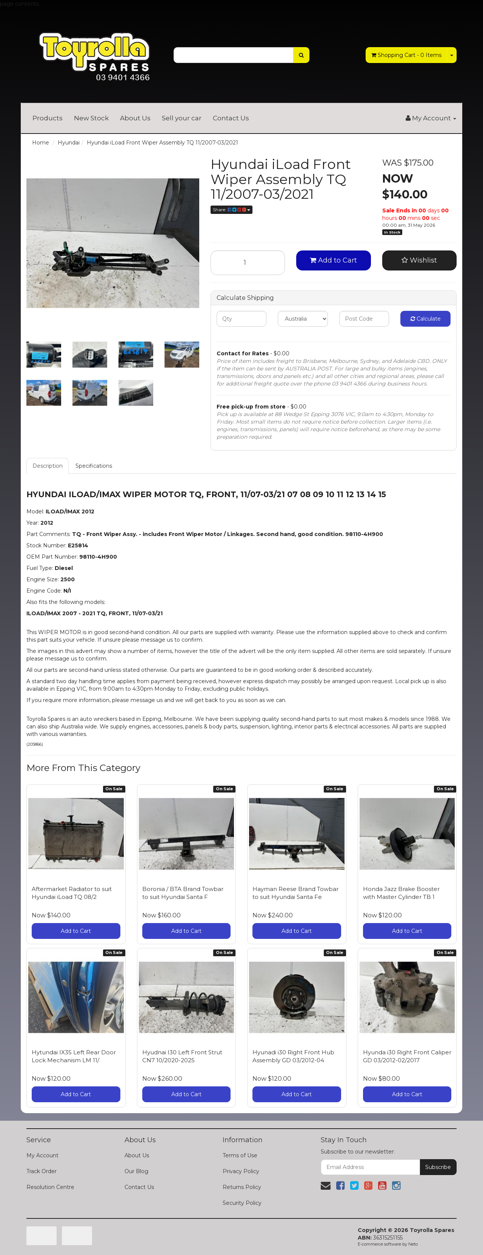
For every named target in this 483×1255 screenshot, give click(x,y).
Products (47, 118)
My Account (42, 1155)
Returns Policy (242, 1187)
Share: (231, 209)
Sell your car (182, 118)
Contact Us (231, 118)
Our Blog (136, 1171)
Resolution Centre (50, 1187)
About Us (135, 118)
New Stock (91, 118)
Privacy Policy (241, 1171)
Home (40, 142)
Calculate (426, 318)
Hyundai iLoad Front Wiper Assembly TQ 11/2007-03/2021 (162, 142)
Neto (413, 1244)
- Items (406, 55)
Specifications (93, 465)
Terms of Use (240, 1155)
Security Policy (242, 1203)
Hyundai (69, 142)
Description (47, 465)
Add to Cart (333, 260)
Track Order (41, 1171)
